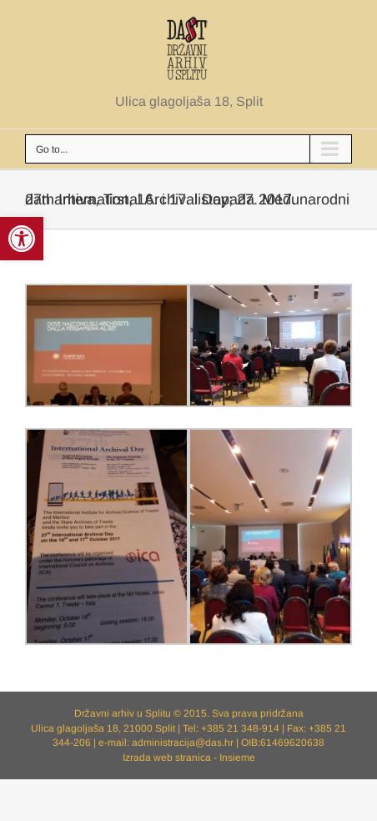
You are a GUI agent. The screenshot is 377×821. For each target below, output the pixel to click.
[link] (21, 238)
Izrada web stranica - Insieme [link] (189, 757)
